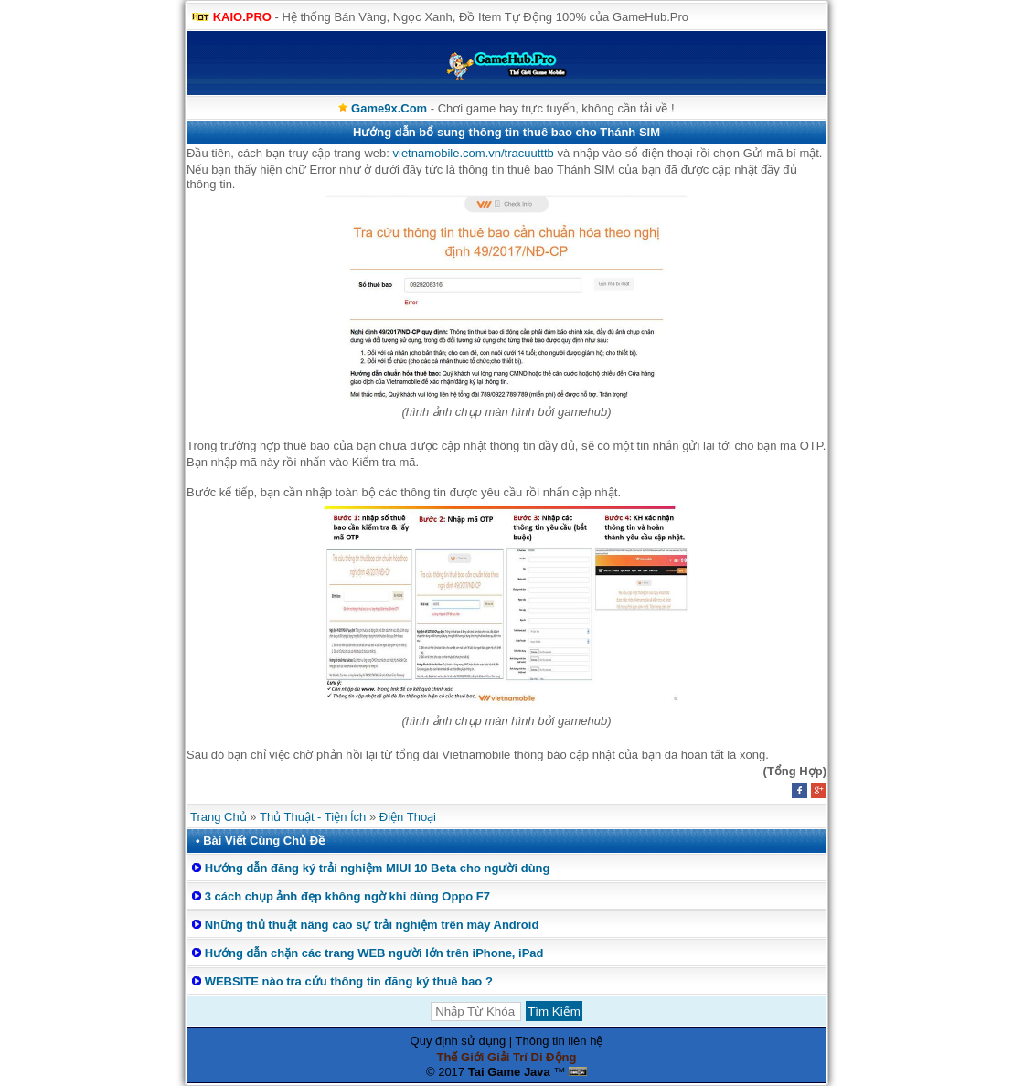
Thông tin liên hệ (559, 1041)
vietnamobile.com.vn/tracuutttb (473, 153)
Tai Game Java (509, 1072)
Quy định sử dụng (458, 1041)
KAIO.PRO (242, 17)
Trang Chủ (218, 817)
